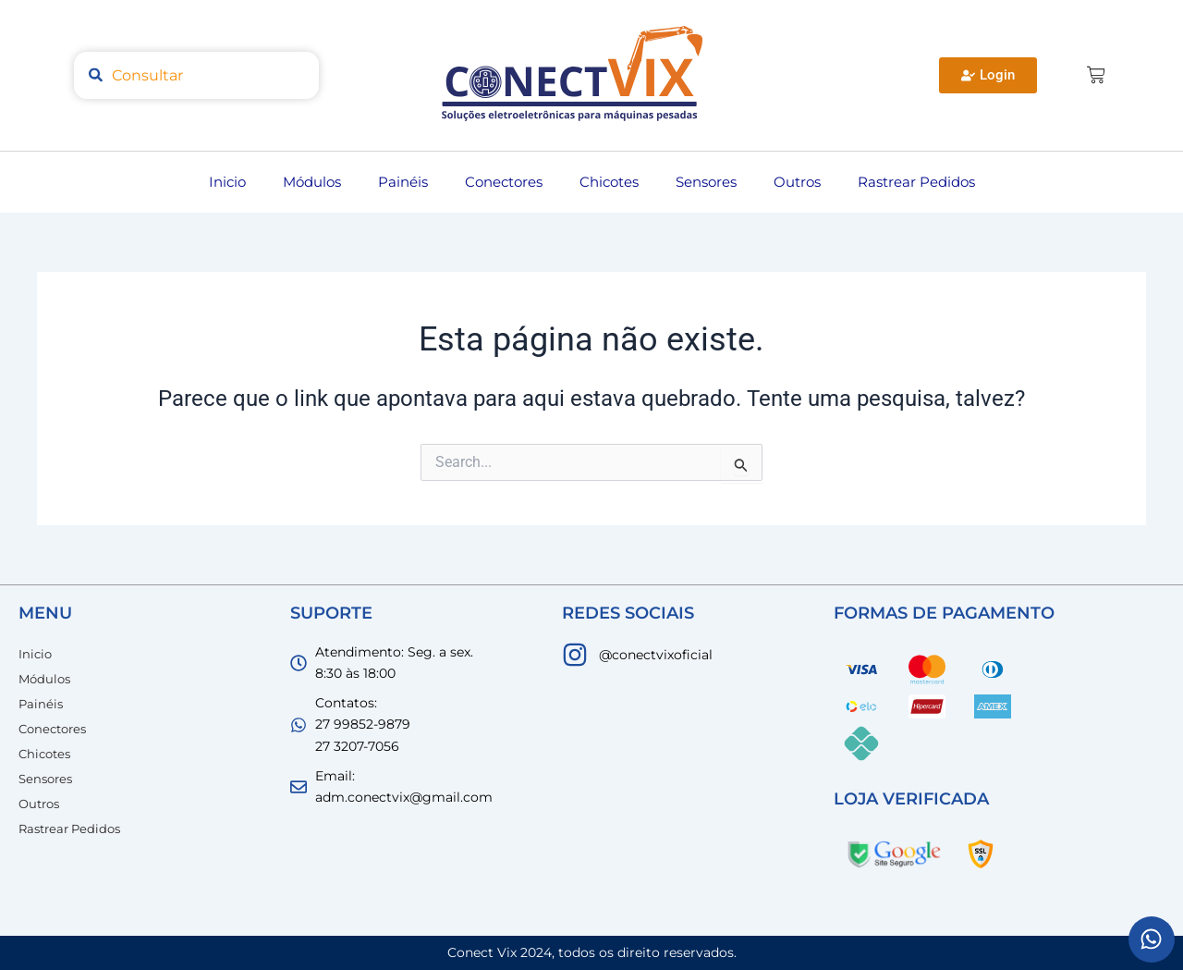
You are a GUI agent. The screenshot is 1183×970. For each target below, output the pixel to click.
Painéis (403, 181)
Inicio (227, 181)
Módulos (312, 181)
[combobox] (196, 75)
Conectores (504, 181)
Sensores (706, 181)
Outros (797, 181)
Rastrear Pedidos (916, 181)
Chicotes (609, 181)
